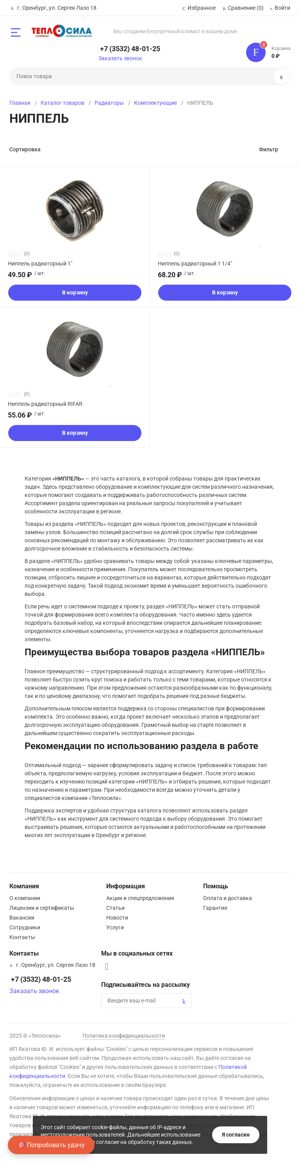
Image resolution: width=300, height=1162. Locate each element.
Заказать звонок (120, 58)
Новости (117, 918)
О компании (24, 898)
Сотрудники (24, 927)
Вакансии (21, 918)
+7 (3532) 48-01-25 (130, 49)
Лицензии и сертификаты (41, 908)
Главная (19, 103)
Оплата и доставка (227, 898)
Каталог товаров (62, 103)
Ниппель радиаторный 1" (40, 263)
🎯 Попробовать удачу (51, 1145)
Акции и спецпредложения (140, 898)
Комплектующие (155, 103)
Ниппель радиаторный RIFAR (45, 404)
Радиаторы (109, 103)
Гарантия (215, 908)
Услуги (115, 927)
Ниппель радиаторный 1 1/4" (195, 263)
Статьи (115, 908)
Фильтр (268, 149)
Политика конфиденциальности (123, 1036)
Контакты (22, 937)
